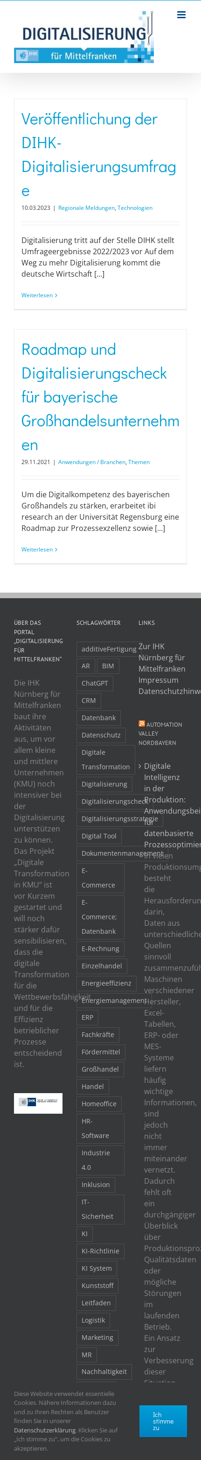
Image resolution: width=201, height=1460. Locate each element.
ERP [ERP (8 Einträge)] (87, 1017)
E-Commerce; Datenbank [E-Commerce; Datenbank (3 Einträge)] (99, 917)
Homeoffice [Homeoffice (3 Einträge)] (99, 1103)
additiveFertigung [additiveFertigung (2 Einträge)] (109, 648)
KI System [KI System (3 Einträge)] (97, 1268)
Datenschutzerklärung (45, 1430)
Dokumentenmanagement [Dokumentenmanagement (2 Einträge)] (122, 853)
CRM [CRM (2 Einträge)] (89, 700)
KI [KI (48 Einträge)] (85, 1233)
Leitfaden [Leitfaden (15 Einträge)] (96, 1302)
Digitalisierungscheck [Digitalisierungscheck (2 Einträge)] (115, 801)
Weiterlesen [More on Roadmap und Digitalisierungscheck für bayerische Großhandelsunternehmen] (37, 549)
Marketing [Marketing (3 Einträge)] (97, 1337)
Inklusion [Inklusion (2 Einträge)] (96, 1184)
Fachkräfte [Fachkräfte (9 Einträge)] (98, 1034)
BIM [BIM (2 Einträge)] (108, 665)
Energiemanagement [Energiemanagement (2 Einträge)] (114, 1000)
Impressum (159, 680)
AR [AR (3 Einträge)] (86, 665)
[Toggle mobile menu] (182, 15)
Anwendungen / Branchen (91, 462)
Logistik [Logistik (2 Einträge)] (93, 1320)
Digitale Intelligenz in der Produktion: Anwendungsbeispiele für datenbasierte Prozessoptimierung (163, 805)
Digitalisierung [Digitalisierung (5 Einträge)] (104, 784)
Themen (139, 462)
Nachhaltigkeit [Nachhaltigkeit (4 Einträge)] (104, 1371)
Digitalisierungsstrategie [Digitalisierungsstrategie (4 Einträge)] (120, 818)
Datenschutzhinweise (163, 691)
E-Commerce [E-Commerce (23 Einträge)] (98, 877)
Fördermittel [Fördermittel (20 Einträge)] (101, 1051)
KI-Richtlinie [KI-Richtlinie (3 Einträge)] (100, 1250)
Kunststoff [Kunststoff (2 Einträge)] (97, 1285)
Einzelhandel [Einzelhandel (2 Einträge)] (102, 965)
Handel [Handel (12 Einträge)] (93, 1086)
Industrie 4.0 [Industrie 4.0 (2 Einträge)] (96, 1160)
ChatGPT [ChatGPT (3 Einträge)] (95, 683)
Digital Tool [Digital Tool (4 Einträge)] (99, 835)
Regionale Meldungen (86, 208)
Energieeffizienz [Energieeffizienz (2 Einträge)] (107, 983)
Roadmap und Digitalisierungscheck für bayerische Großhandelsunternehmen (100, 396)
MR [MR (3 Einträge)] (87, 1354)
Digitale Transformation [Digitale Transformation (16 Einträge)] (106, 759)
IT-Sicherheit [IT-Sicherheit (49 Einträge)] (97, 1209)
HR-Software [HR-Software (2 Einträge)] (95, 1128)
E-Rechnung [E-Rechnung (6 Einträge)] (100, 948)
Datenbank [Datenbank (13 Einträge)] (99, 717)
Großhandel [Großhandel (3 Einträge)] (100, 1069)
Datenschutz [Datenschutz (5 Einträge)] (101, 734)
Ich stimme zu (163, 1421)
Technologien (135, 208)
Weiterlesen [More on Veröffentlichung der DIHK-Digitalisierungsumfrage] (37, 295)
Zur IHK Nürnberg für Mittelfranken (162, 657)
